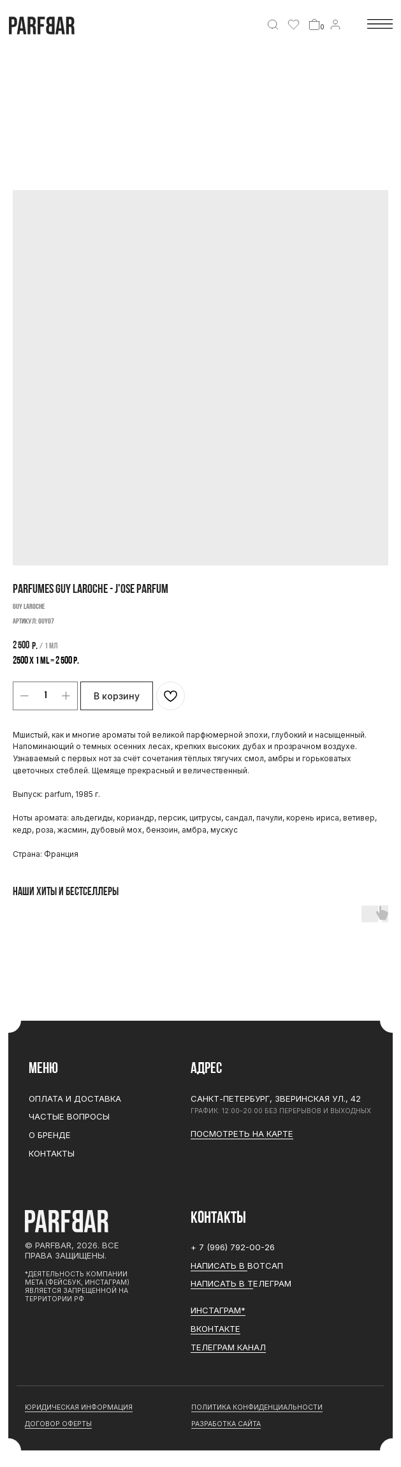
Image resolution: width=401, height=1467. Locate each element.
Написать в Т (222, 1283)
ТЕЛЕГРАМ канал (228, 1347)
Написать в (219, 1265)
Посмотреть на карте (242, 1133)
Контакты (52, 1153)
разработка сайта (226, 1424)
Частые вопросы (69, 1116)
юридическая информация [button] (79, 1407)
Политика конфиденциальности (257, 1407)
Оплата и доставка (75, 1098)
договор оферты (58, 1424)
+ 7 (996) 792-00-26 (233, 1247)
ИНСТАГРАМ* (218, 1310)
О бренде (50, 1135)
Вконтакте (215, 1329)
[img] (272, 24)
